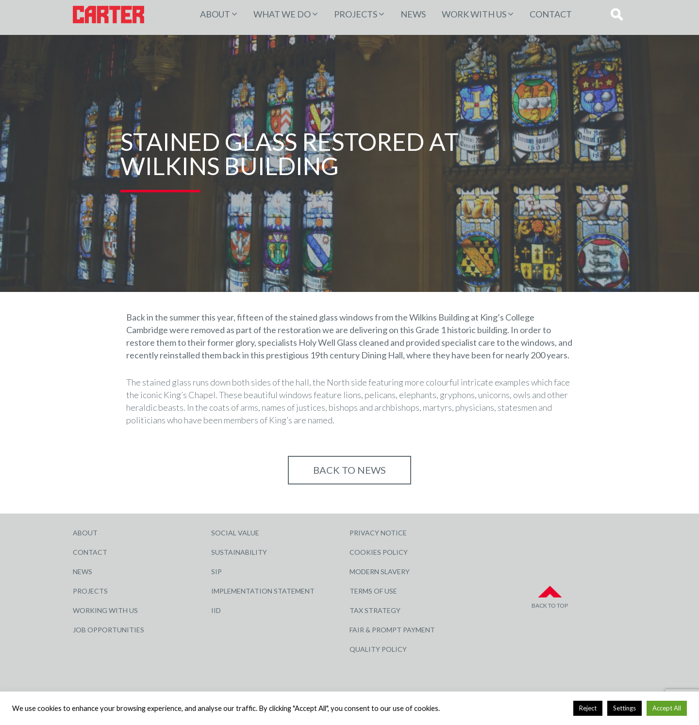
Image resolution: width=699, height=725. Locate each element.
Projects (90, 591)
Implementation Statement (263, 591)
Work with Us (474, 14)
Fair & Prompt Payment (392, 630)
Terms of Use (373, 591)
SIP (216, 571)
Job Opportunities (108, 630)
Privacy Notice (378, 533)
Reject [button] (588, 708)
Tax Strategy (375, 610)
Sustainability (239, 552)
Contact (551, 14)
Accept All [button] (666, 708)
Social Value (235, 533)
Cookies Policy (379, 552)
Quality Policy (378, 649)
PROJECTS (355, 14)
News (413, 14)
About (215, 14)
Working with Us (105, 610)
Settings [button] (624, 708)
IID (216, 610)
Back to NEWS (349, 470)
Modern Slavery (380, 571)
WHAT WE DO (282, 14)
